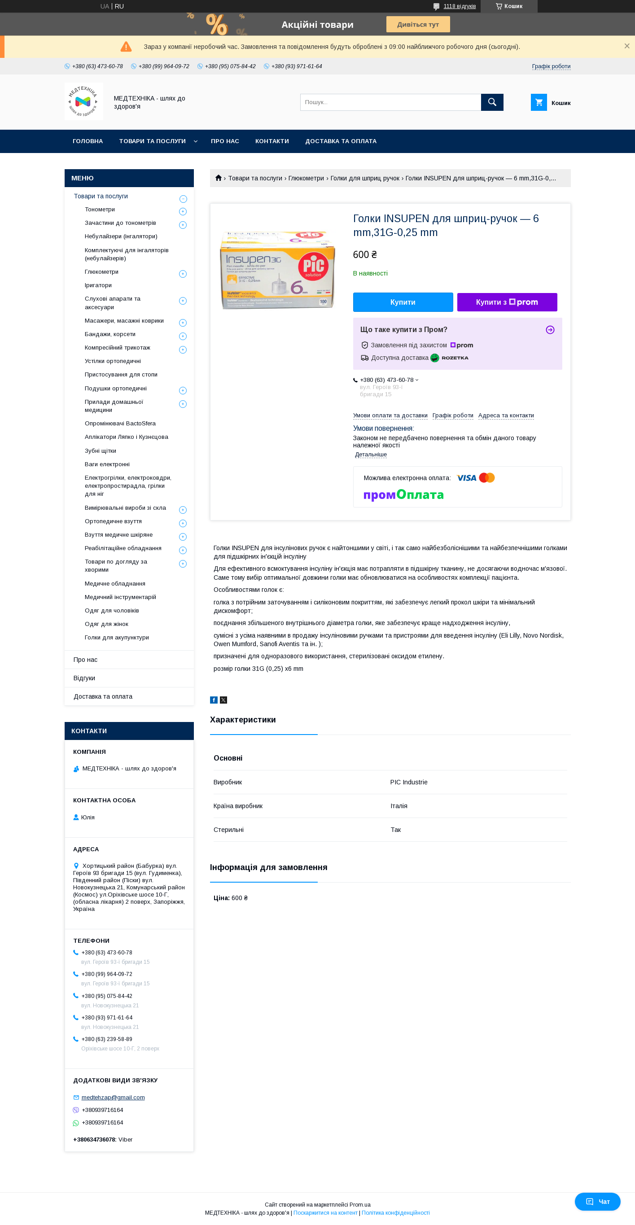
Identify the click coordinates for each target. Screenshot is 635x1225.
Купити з (507, 302)
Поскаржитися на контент (325, 1213)
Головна (88, 141)
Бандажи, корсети (110, 334)
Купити (403, 302)
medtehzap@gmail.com (113, 1097)
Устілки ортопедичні (113, 361)
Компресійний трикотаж (117, 347)
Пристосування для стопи (121, 374)
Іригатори (98, 285)
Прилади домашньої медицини (114, 405)
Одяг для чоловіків (112, 610)
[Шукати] (492, 102)
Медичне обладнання (115, 583)
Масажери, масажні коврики (124, 320)
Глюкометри (306, 178)
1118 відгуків (460, 6)
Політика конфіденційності (396, 1213)
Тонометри (100, 209)
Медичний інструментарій (120, 597)
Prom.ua (360, 1205)
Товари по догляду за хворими (116, 565)
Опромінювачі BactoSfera (120, 423)
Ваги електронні (107, 464)
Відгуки (84, 678)
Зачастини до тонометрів (120, 222)
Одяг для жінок (106, 624)
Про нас (225, 141)
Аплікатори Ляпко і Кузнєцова (126, 436)
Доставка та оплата (341, 141)
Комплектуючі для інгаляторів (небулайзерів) (127, 254)
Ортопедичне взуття (113, 521)
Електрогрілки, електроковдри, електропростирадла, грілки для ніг (128, 485)
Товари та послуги (152, 141)
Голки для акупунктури (117, 637)
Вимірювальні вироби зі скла (125, 507)
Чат (598, 1202)
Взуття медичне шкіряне (119, 534)
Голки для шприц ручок (365, 178)
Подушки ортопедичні (116, 388)
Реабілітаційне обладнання (123, 548)
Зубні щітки (100, 450)
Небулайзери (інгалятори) (121, 236)
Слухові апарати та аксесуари (112, 302)
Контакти (272, 141)
